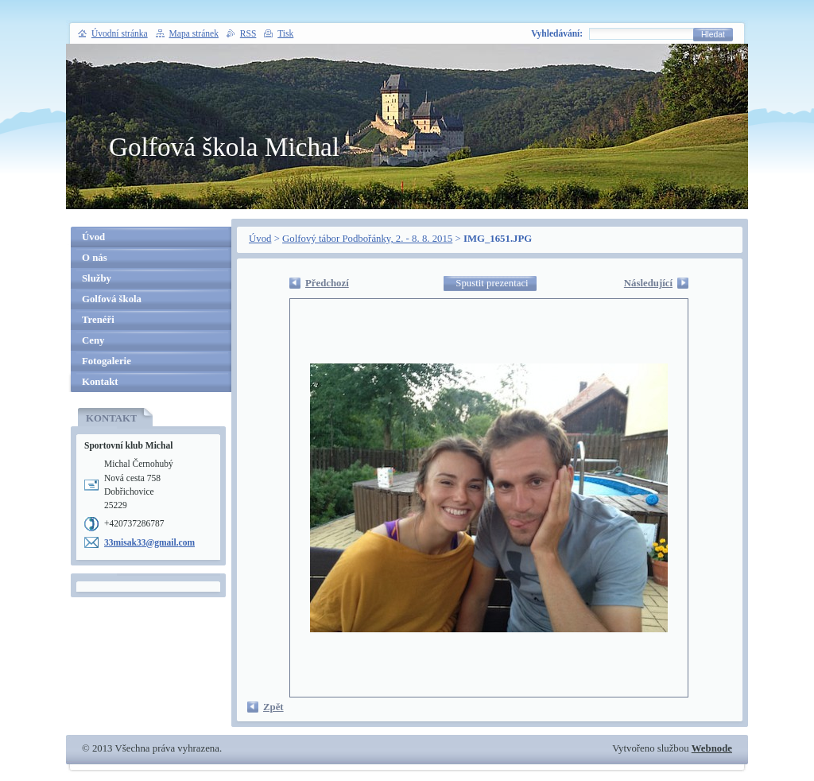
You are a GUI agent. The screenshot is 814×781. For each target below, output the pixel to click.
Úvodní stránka (119, 33)
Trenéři (98, 319)
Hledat (713, 34)
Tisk (285, 33)
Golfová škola (111, 299)
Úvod (260, 238)
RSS (248, 33)
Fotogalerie (106, 361)
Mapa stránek (194, 33)
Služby (96, 278)
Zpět (273, 707)
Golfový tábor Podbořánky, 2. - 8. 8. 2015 (367, 238)
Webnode (712, 748)
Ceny (93, 340)
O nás (94, 257)
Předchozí (327, 283)
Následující (648, 283)
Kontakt (100, 381)
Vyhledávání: (557, 33)
